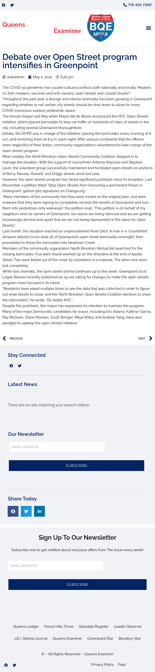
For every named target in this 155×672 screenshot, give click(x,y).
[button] (149, 28)
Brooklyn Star (130, 638)
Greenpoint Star (100, 638)
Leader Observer (128, 626)
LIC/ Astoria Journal (31, 638)
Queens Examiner (67, 638)
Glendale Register (94, 626)
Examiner (67, 30)
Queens (13, 24)
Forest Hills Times (59, 626)
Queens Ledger (26, 626)
